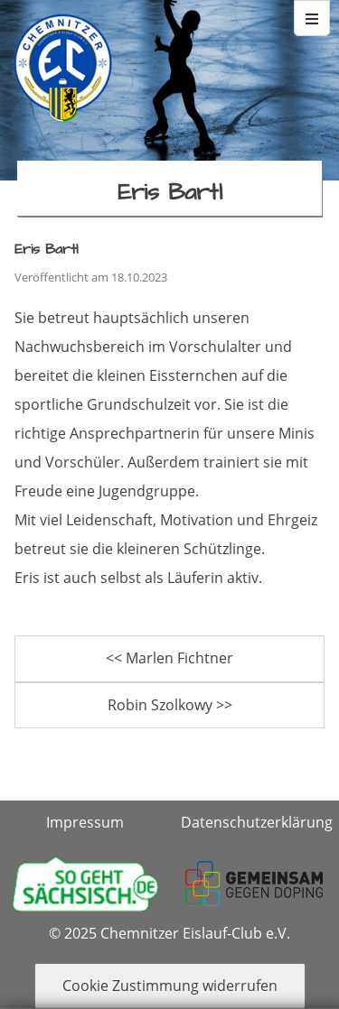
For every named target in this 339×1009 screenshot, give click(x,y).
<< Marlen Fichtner (169, 658)
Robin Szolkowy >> (170, 705)
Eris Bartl (46, 249)
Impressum (85, 822)
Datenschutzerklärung (257, 822)
